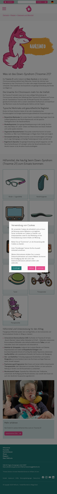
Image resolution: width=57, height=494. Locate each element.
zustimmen (41, 268)
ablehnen (31, 268)
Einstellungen (16, 268)
